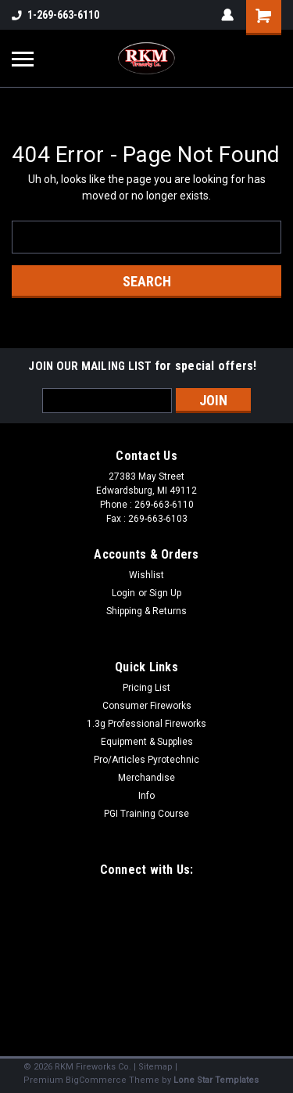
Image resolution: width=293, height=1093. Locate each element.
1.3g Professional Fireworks (146, 723)
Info (146, 795)
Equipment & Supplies (147, 741)
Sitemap (155, 1067)
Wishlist (146, 575)
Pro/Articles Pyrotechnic (146, 759)
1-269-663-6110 (55, 15)
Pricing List (146, 687)
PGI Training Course (146, 813)
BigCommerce (96, 1080)
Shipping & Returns (146, 611)
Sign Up (165, 593)
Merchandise (146, 777)
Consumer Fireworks (146, 705)
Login (123, 593)
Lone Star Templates (216, 1080)
